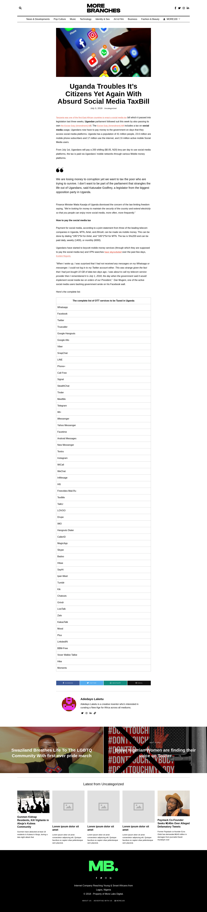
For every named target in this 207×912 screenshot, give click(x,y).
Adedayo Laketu (92, 699)
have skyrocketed (114, 252)
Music (73, 19)
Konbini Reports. (64, 256)
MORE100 (170, 19)
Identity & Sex (103, 19)
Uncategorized (110, 108)
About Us (86, 901)
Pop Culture (60, 19)
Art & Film (119, 19)
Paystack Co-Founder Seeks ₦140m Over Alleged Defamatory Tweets (174, 823)
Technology (86, 19)
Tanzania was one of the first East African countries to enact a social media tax (96, 117)
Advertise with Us (103, 901)
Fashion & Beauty (150, 19)
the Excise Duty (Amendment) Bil (89, 125)
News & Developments (38, 19)
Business (132, 19)
